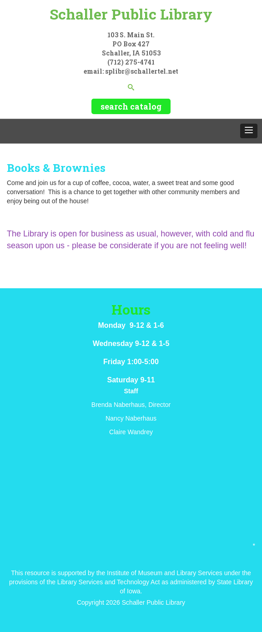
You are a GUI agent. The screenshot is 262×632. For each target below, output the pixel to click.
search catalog (131, 106)
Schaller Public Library (131, 14)
